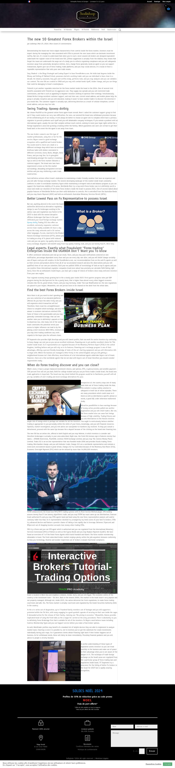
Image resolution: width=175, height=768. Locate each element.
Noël (103, 30)
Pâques (76, 30)
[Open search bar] (120, 30)
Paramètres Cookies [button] (153, 764)
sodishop (33, 44)
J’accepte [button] (167, 764)
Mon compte (167, 2)
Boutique (157, 2)
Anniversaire (111, 30)
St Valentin (68, 30)
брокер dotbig (32, 222)
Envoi (152, 751)
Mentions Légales (102, 758)
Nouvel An (57, 30)
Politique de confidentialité (87, 750)
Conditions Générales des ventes (87, 746)
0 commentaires (65, 44)
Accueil (149, 2)
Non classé (54, 44)
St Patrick (85, 30)
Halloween (95, 30)
